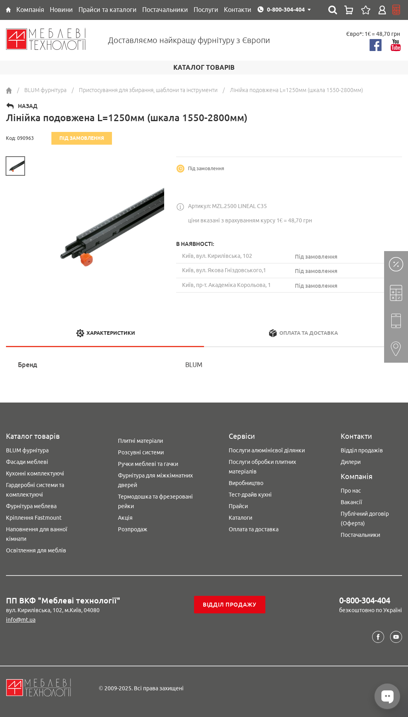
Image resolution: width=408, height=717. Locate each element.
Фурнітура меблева (31, 506)
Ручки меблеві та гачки (148, 464)
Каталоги (240, 518)
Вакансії (351, 502)
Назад (27, 106)
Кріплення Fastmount (34, 518)
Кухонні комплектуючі (35, 473)
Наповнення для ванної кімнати (36, 534)
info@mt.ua (20, 620)
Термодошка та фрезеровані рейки (155, 501)
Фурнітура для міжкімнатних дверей (155, 480)
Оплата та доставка (254, 529)
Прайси (238, 506)
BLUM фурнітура (27, 450)
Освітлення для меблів (36, 550)
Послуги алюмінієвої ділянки (267, 450)
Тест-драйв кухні (250, 494)
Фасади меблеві (27, 462)
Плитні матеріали (140, 441)
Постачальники (360, 535)
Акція (125, 518)
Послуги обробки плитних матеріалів (262, 467)
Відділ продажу (230, 604)
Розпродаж (132, 529)
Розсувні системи (141, 452)
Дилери (351, 462)
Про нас (351, 490)
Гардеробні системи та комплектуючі (35, 490)
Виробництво (246, 483)
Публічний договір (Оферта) (365, 518)
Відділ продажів (362, 450)
